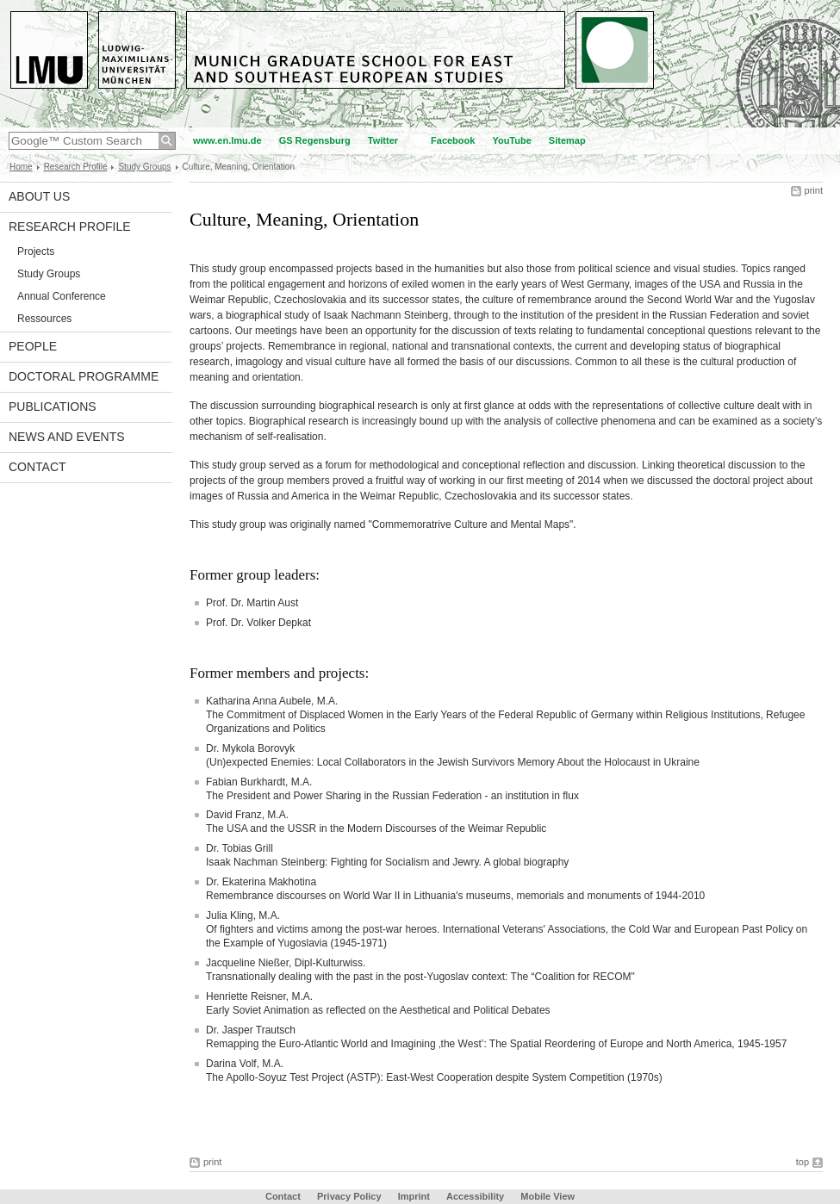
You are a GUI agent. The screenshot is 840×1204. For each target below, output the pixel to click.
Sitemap (567, 140)
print (814, 190)
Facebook (453, 140)
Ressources (44, 319)
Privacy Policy (349, 1196)
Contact (37, 467)
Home (21, 166)
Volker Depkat (278, 623)
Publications (52, 406)
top (802, 1162)
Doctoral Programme (84, 376)
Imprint (414, 1196)
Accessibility (476, 1196)
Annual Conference (61, 296)
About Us (39, 196)
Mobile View (547, 1196)
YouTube (511, 140)
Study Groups (144, 166)
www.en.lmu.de (227, 140)
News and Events (67, 437)
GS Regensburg (315, 140)
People (33, 346)
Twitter (383, 140)
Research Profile (76, 166)
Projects (35, 251)
